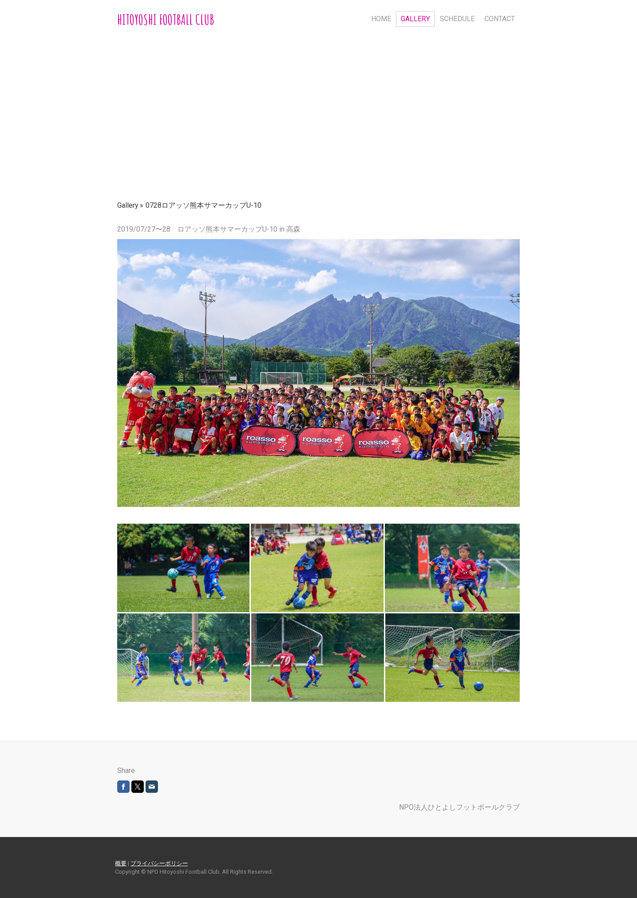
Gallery (415, 19)
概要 (121, 863)
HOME (381, 19)
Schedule (457, 19)
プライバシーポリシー (159, 863)
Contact (499, 19)
